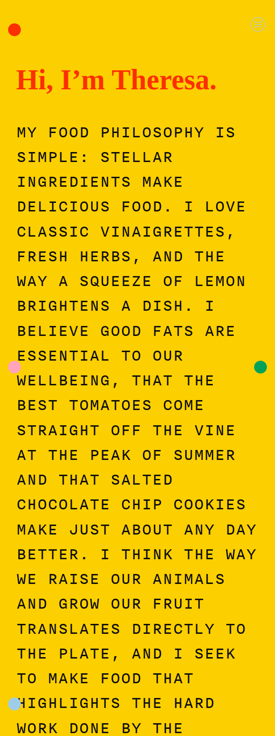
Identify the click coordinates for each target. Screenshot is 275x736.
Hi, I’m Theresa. (116, 80)
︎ (258, 25)
